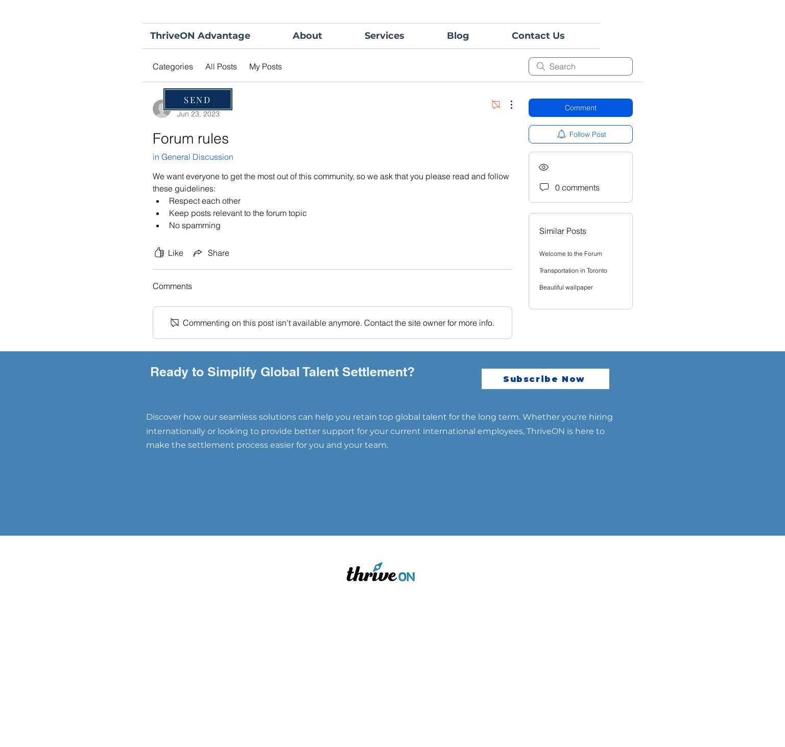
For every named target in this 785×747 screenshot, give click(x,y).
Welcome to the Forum (570, 253)
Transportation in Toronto (573, 270)
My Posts (265, 66)
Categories (173, 66)
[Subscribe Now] (545, 379)
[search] (581, 66)
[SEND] (198, 99)
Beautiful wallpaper (566, 287)
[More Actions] (506, 105)
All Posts (221, 66)
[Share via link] (210, 253)
